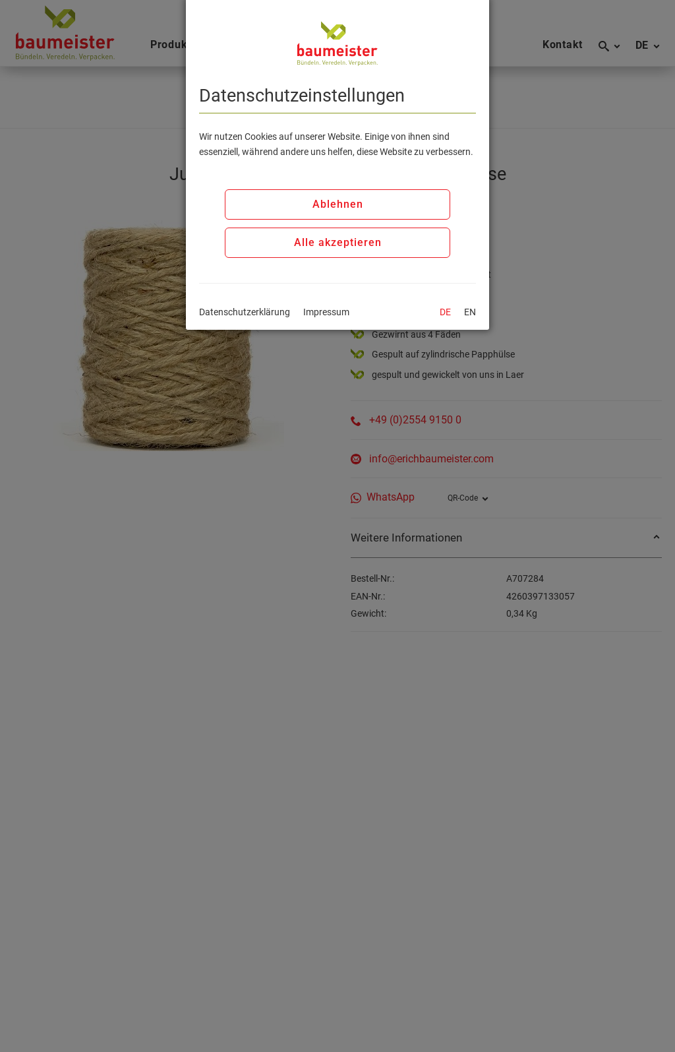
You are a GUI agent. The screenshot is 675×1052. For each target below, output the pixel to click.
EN (470, 312)
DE (445, 312)
